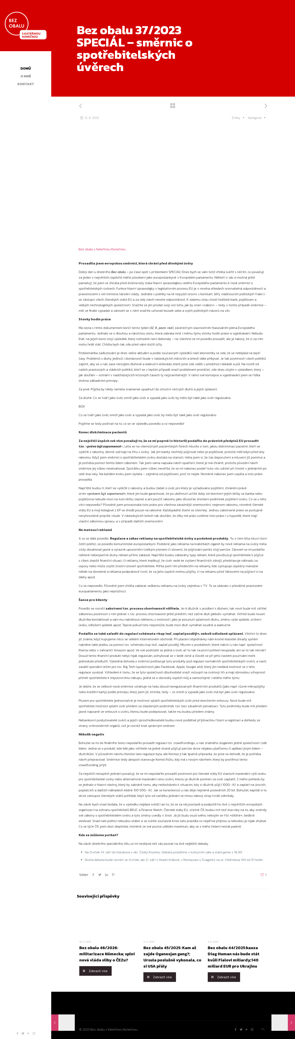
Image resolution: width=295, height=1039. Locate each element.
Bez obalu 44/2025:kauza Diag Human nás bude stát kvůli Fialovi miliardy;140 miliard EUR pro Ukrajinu (233, 957)
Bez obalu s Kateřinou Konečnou (102, 249)
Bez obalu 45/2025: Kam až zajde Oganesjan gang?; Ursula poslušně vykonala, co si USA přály (172, 957)
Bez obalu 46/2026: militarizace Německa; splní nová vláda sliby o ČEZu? (107, 954)
